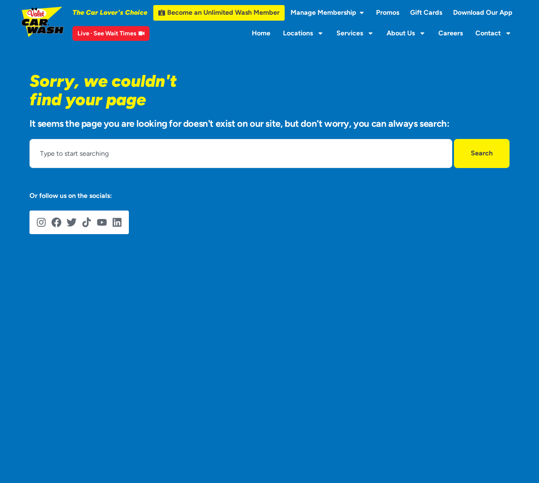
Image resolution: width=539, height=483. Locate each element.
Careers (450, 33)
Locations (303, 33)
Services (355, 33)
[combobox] (240, 153)
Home (261, 33)
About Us (406, 33)
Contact (493, 33)
